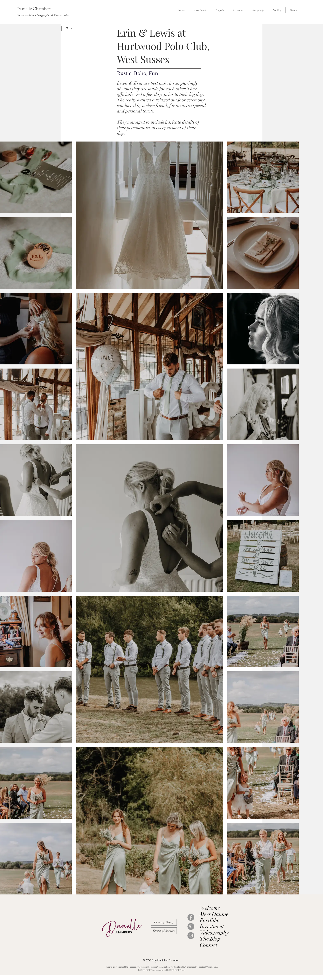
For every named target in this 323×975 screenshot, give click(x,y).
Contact (208, 945)
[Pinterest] (190, 926)
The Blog (210, 939)
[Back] (69, 28)
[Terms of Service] (164, 930)
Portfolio (210, 920)
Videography (214, 933)
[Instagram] (190, 935)
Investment (212, 926)
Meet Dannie (214, 914)
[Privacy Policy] (164, 922)
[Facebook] (190, 917)
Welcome (210, 908)
